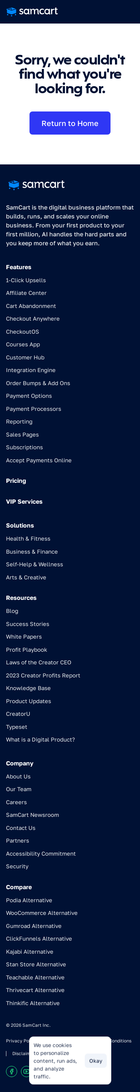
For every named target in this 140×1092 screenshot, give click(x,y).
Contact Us (20, 827)
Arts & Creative (26, 577)
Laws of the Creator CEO (38, 662)
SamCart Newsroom (32, 814)
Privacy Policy (21, 1041)
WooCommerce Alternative (42, 912)
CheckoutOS (22, 331)
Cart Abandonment (31, 305)
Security (17, 866)
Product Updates (28, 701)
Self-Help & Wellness (34, 564)
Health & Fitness (28, 538)
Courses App (23, 344)
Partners (17, 840)
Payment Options (29, 395)
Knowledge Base (28, 688)
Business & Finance (32, 551)
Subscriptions (24, 447)
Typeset (16, 726)
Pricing (16, 480)
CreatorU (18, 713)
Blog (12, 610)
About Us (18, 776)
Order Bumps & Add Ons (38, 383)
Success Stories (27, 623)
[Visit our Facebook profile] (11, 1071)
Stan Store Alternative (36, 964)
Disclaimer (23, 1053)
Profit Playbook (26, 649)
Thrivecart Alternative (35, 989)
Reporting (19, 421)
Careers (16, 802)
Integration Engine (31, 369)
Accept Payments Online (39, 460)
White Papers (24, 636)
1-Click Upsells (26, 280)
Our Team (18, 789)
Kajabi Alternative (29, 951)
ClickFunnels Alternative (39, 938)
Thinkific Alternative (33, 1003)
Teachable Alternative (35, 977)
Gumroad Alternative (34, 925)
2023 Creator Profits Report (43, 675)
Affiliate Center (26, 292)
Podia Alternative (29, 900)
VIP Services (24, 501)
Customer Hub (25, 357)
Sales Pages (22, 434)
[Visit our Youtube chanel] (26, 1071)
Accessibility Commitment (41, 853)
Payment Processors (33, 408)
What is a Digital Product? (40, 739)
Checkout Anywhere (33, 318)
